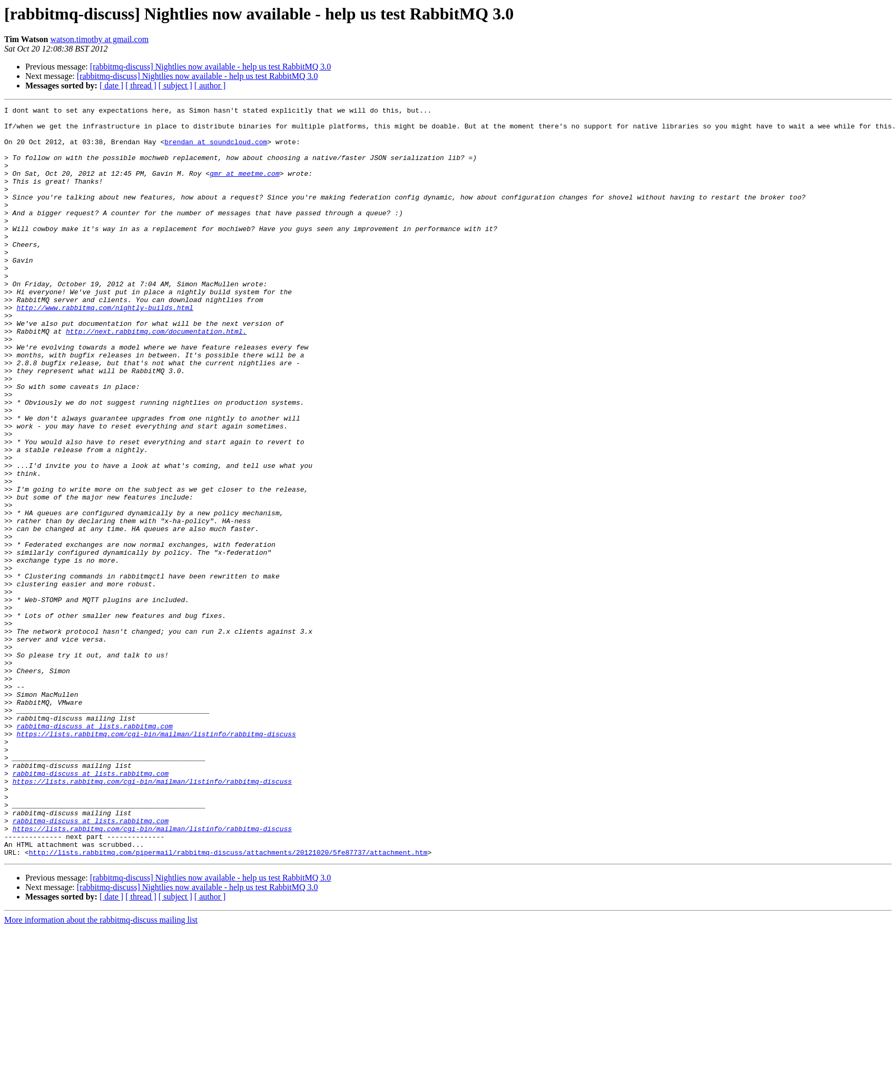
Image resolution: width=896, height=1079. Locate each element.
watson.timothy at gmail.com (99, 39)
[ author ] (210, 85)
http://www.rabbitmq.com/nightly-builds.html (104, 348)
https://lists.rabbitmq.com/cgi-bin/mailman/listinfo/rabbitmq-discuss (156, 860)
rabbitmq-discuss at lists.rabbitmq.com (94, 850)
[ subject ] (175, 85)
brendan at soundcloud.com (215, 149)
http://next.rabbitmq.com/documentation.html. (156, 377)
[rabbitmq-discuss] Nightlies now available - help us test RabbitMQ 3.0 (210, 66)
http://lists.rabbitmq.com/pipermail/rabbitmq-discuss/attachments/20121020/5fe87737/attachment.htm (228, 1002)
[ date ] (111, 85)
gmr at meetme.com (245, 187)
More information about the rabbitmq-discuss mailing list (101, 1069)
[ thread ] (140, 85)
